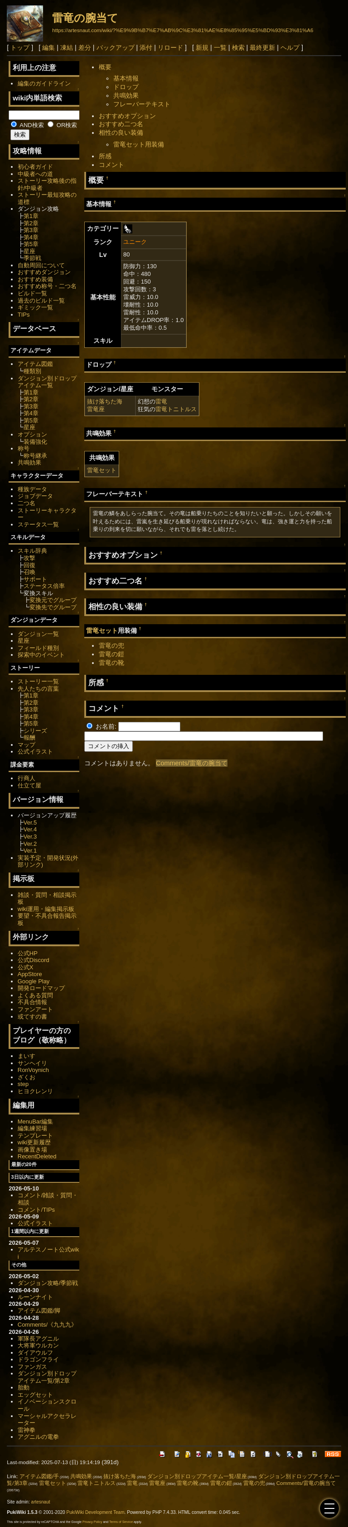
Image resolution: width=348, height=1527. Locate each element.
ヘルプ (290, 47)
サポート (35, 579)
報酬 (29, 737)
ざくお (26, 1077)
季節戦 (32, 258)
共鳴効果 (126, 95)
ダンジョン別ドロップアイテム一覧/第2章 (47, 1377)
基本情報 (126, 78)
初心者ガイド (35, 166)
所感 (105, 156)
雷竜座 (96, 409)
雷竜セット (101, 470)
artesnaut (40, 1501)
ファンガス (32, 1366)
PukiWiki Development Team (96, 1512)
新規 (202, 47)
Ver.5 (30, 822)
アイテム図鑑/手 (39, 1476)
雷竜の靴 (111, 662)
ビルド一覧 (32, 293)
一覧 (220, 47)
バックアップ (116, 47)
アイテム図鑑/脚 (39, 1310)
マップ (26, 744)
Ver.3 (30, 836)
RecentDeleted (37, 1156)
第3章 (31, 230)
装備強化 (35, 441)
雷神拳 (26, 1430)
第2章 (31, 223)
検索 (238, 47)
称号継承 (35, 455)
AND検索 (27, 125)
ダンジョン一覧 (38, 634)
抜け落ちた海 (104, 401)
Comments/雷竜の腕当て (191, 763)
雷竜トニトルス (176, 409)
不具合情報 (32, 1002)
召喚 (29, 572)
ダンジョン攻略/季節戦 (48, 1283)
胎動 (23, 1387)
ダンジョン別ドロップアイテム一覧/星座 (196, 1476)
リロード (170, 47)
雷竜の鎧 (111, 654)
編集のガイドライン (44, 83)
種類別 (32, 371)
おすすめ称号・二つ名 (47, 286)
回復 (29, 565)
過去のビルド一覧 (41, 300)
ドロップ (126, 86)
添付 (146, 47)
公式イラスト (35, 751)
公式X (26, 967)
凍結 (66, 47)
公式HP (28, 953)
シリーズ (35, 730)
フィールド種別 (38, 648)
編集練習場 (32, 1128)
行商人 (26, 778)
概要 (105, 67)
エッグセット (35, 1394)
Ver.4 (30, 829)
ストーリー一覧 (38, 681)
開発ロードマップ (41, 988)
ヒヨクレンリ (35, 1091)
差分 (84, 47)
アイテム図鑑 (35, 363)
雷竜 (161, 401)
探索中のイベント (41, 654)
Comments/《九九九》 (47, 1324)
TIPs (24, 314)
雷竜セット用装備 (138, 144)
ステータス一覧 (38, 524)
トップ (19, 47)
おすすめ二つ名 (121, 124)
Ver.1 (30, 850)
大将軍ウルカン (38, 1345)
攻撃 (29, 558)
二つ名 (26, 503)
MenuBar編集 (35, 1121)
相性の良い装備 (121, 132)
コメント (111, 164)
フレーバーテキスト (141, 104)
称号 (23, 448)
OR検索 (62, 125)
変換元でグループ (53, 600)
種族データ (32, 489)
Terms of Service (121, 1521)
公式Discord (33, 960)
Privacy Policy (92, 1521)
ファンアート (35, 1009)
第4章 (31, 237)
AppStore (30, 974)
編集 (48, 47)
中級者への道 (35, 174)
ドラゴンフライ (38, 1359)
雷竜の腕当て (85, 18)
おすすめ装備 (35, 279)
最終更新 (262, 47)
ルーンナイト (35, 1297)
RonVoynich (33, 1070)
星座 (29, 251)
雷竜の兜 (111, 645)
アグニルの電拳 (38, 1436)
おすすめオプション (127, 115)
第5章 (31, 244)
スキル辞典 (32, 550)
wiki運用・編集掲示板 (46, 909)
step (23, 1084)
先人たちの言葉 (38, 688)
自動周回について (41, 265)
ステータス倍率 (44, 586)
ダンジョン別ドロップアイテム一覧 (47, 382)
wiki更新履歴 (34, 1142)
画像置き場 (32, 1149)
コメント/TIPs (36, 1209)
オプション (32, 434)
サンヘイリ (32, 1063)
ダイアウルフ (35, 1352)
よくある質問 (35, 995)
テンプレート (35, 1135)
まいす (26, 1056)
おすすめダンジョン (44, 272)
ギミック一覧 (35, 307)
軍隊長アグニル (38, 1338)
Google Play (34, 981)
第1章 (31, 216)
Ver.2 (30, 843)
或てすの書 (32, 1016)
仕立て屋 (29, 785)
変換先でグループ (53, 607)
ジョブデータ (35, 496)
